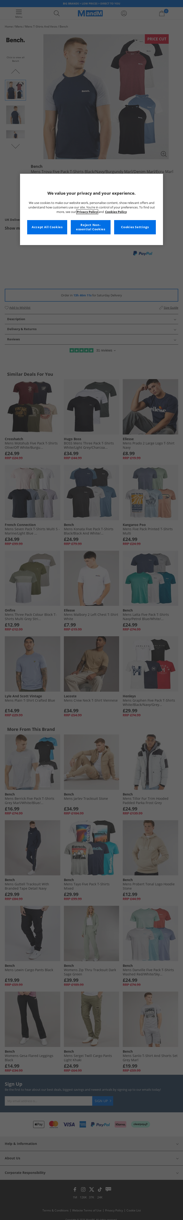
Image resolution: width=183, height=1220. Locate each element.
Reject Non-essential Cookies (90, 227)
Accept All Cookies (47, 227)
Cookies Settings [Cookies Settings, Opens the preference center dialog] (135, 227)
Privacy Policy (87, 212)
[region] (91, 209)
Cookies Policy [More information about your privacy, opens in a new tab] (116, 212)
